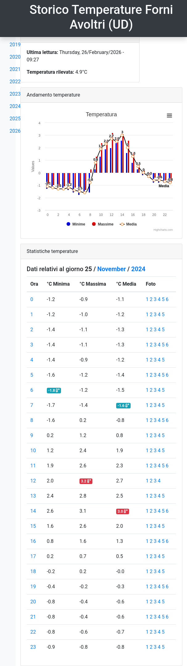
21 (33, 617)
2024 (15, 106)
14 (33, 511)
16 (33, 541)
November (111, 269)
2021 (15, 69)
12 (33, 481)
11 (33, 466)
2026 (15, 131)
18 (33, 571)
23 (33, 647)
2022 (15, 82)
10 (33, 450)
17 (33, 556)
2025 (15, 119)
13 (33, 496)
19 (33, 586)
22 (33, 632)
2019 (15, 45)
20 (33, 602)
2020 (15, 57)
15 (33, 526)
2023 (15, 94)
